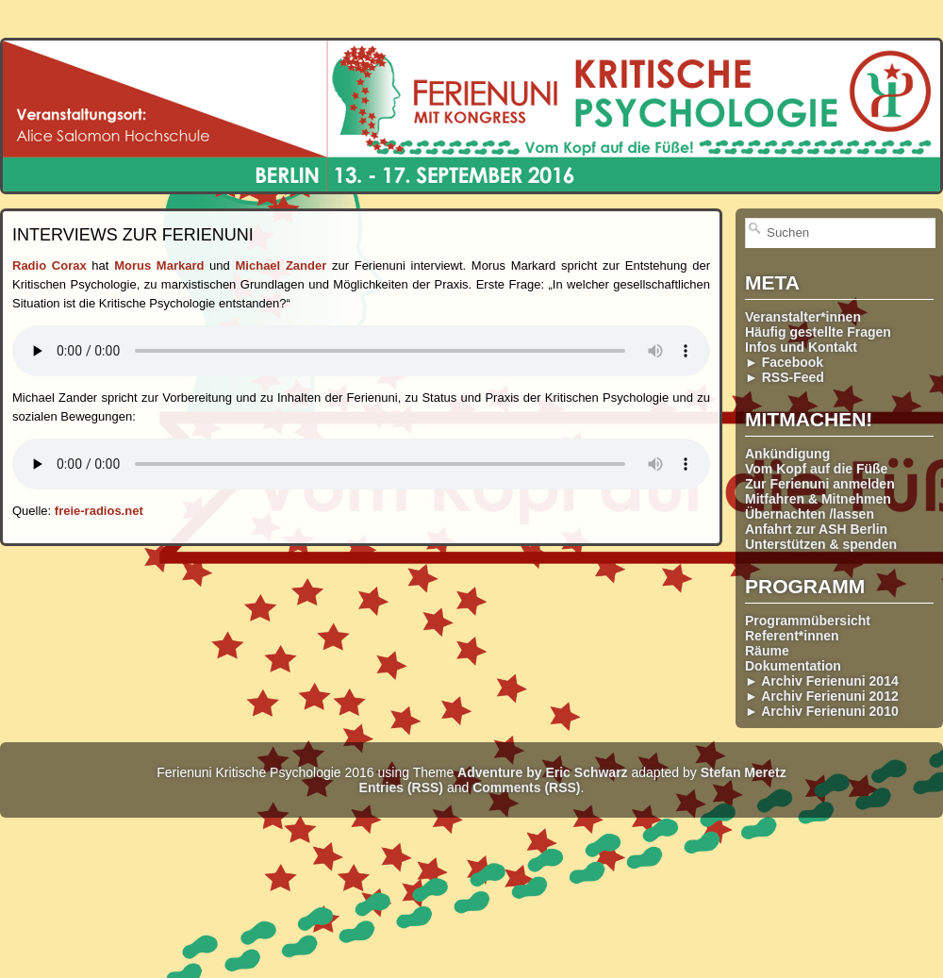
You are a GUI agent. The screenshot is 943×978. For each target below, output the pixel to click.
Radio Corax (49, 265)
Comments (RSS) (526, 787)
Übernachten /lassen (809, 514)
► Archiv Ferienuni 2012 (822, 696)
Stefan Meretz (743, 772)
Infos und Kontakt (801, 347)
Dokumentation (793, 665)
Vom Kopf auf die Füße (816, 468)
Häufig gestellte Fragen (818, 332)
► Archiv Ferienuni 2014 (822, 680)
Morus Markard (159, 265)
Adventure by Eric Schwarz (542, 772)
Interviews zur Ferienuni (133, 234)
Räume (767, 650)
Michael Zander (281, 265)
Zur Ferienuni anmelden (820, 483)
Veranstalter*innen (803, 316)
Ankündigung (787, 453)
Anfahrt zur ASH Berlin (816, 529)
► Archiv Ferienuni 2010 (822, 711)
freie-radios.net (99, 511)
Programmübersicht (807, 620)
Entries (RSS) (401, 787)
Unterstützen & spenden (821, 544)
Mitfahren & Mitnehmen (818, 498)
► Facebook (784, 362)
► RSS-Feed (784, 377)
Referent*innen (792, 635)
